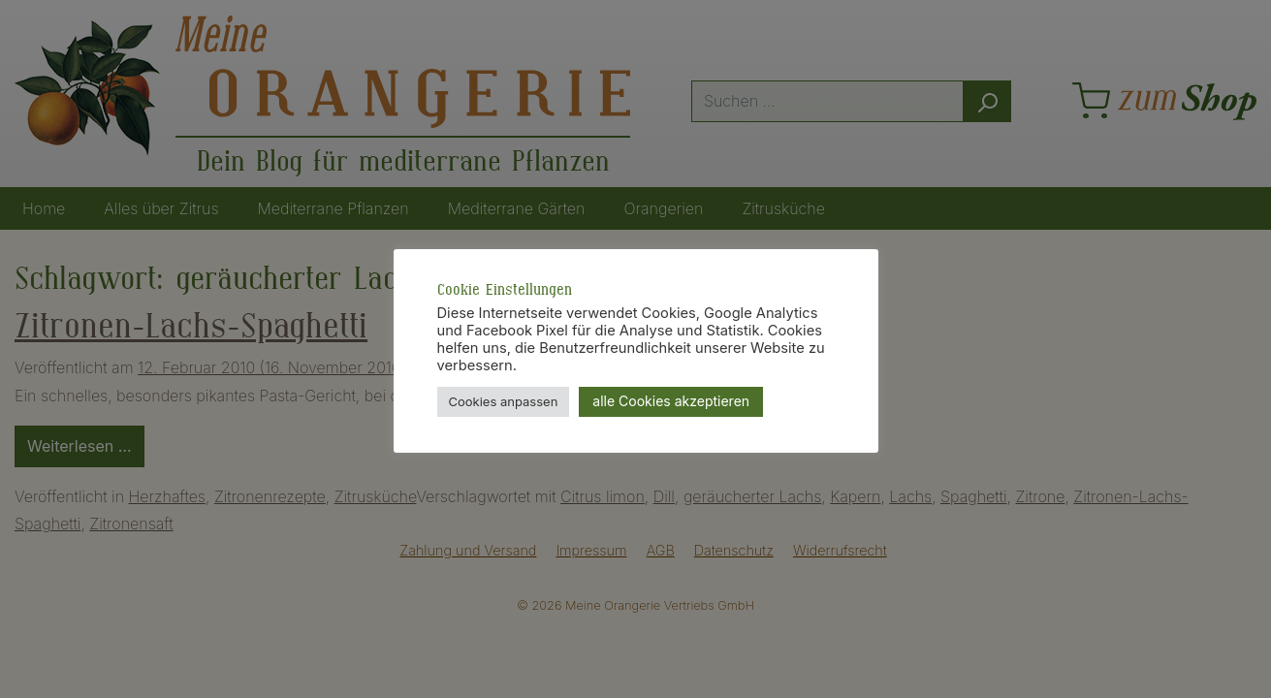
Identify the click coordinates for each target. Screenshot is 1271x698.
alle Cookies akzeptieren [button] (670, 401)
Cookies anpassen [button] (503, 401)
